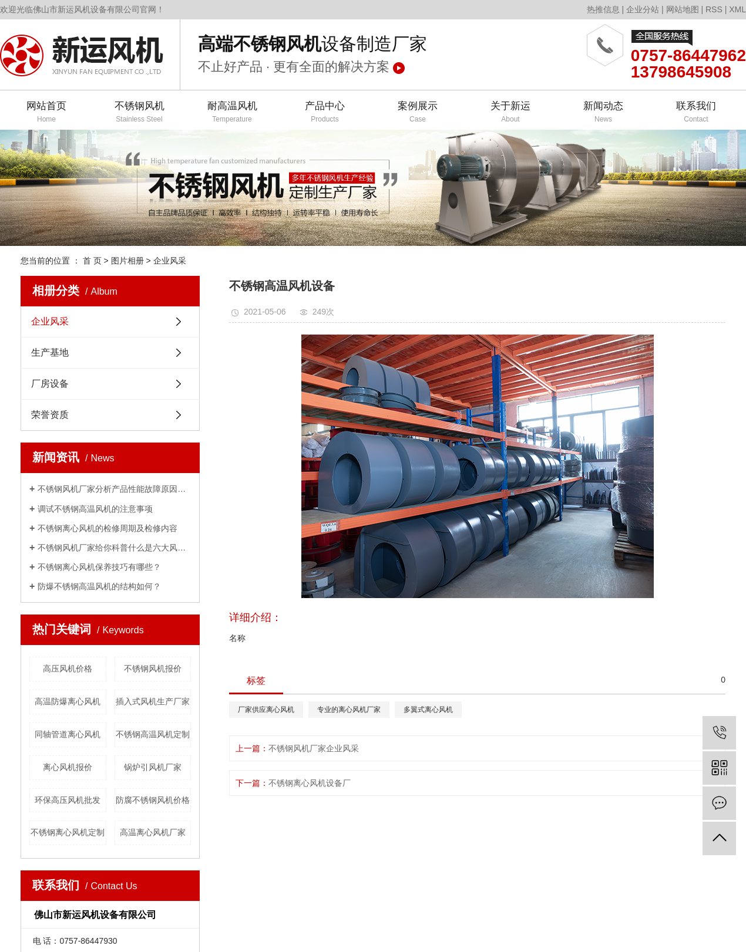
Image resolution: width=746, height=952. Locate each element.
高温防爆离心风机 (67, 701)
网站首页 (46, 112)
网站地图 (682, 9)
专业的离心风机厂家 (349, 709)
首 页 (92, 260)
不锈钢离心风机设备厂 (309, 783)
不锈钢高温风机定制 (153, 734)
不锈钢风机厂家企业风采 (313, 748)
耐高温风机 (232, 112)
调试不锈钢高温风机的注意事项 (95, 509)
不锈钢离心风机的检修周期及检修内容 (107, 528)
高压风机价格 (67, 668)
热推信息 (603, 9)
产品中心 (324, 112)
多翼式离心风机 (428, 709)
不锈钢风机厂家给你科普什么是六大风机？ (114, 547)
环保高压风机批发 (67, 800)
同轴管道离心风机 (67, 734)
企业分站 (642, 9)
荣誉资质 (50, 415)
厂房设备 (50, 384)
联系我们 (696, 112)
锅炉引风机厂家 (153, 767)
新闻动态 (603, 112)
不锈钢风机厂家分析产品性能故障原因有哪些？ (114, 489)
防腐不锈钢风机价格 (153, 800)
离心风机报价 (67, 767)
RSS (714, 9)
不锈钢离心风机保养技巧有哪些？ (99, 567)
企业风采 (169, 260)
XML (737, 9)
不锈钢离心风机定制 (68, 832)
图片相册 (127, 260)
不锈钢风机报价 (153, 668)
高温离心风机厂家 (153, 832)
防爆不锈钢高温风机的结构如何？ (99, 586)
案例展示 (417, 112)
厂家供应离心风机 (266, 709)
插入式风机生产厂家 (153, 701)
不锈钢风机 (139, 112)
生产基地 (50, 352)
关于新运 (510, 112)
